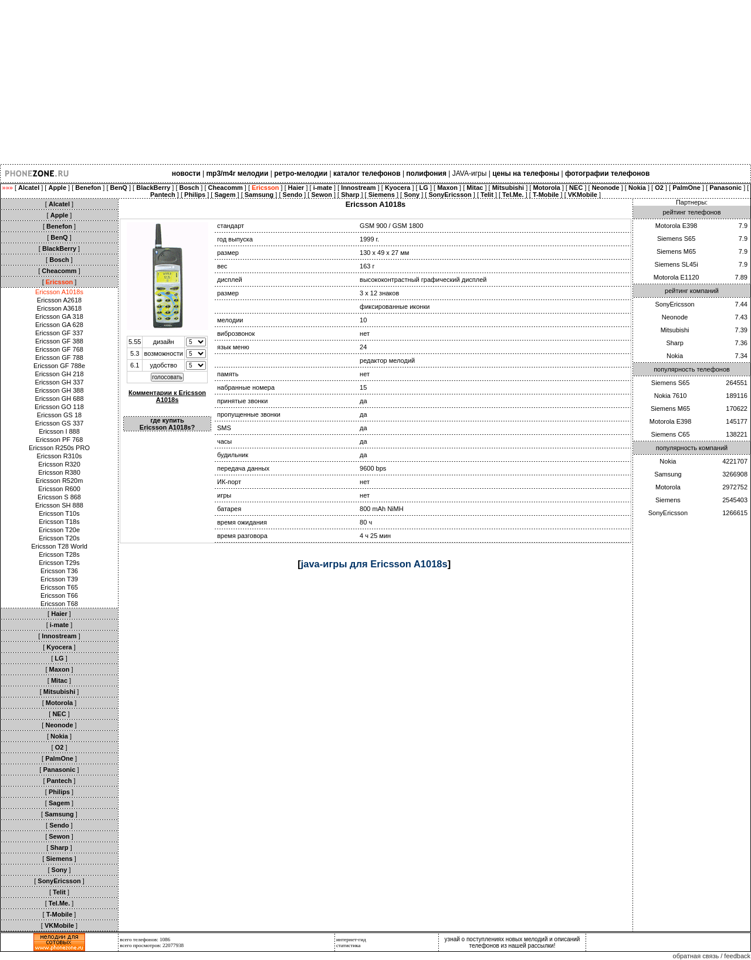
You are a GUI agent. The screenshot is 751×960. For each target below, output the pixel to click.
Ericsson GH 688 (59, 398)
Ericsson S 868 (59, 497)
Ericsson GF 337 (59, 332)
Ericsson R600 (59, 488)
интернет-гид (351, 939)
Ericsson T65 (59, 587)
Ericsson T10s (59, 513)
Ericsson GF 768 (59, 349)
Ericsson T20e (59, 529)
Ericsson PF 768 (59, 439)
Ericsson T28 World (59, 546)
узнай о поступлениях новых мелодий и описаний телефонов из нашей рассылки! (512, 942)
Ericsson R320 (59, 464)
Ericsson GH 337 (59, 382)
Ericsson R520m (59, 480)
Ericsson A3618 (59, 308)
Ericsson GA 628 (59, 324)
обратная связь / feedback (711, 955)
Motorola (668, 487)
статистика (348, 945)
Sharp (674, 342)
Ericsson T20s (59, 538)
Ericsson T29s (59, 562)
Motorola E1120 (676, 277)
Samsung (667, 474)
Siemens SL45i (676, 264)
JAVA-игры (469, 173)
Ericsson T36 (59, 570)
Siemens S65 (676, 238)
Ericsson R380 (59, 472)
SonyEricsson (674, 304)
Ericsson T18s (59, 521)
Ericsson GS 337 (59, 423)
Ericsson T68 (59, 603)
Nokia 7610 (670, 395)
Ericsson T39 (59, 579)
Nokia (675, 355)
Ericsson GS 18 (59, 414)
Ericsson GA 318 (59, 316)
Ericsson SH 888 (59, 505)
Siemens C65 (670, 434)
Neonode (675, 317)
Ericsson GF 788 (59, 357)
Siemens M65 (676, 251)
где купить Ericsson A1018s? (167, 424)
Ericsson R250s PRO (59, 447)
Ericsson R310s (59, 455)
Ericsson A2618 (59, 300)
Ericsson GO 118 (59, 406)
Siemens (668, 499)
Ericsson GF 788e (59, 365)
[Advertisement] (352, 82)
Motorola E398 (676, 225)
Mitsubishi (675, 329)
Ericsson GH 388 (59, 390)
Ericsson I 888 (59, 431)
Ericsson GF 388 (59, 341)
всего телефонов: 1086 (145, 939)
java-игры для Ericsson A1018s (374, 564)
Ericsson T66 (59, 595)
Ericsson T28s (59, 554)
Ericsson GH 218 (59, 373)
